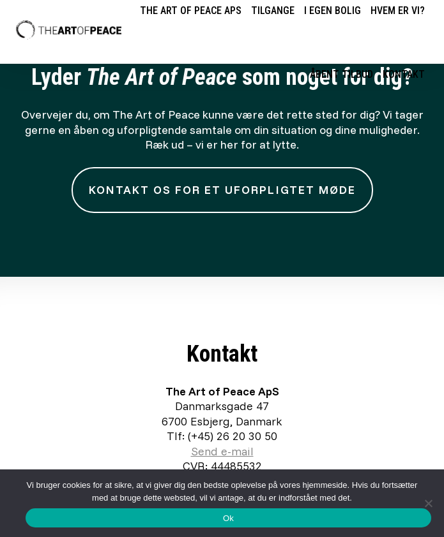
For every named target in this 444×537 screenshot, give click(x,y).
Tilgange (273, 10)
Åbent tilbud (341, 74)
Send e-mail (222, 451)
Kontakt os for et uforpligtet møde (222, 189)
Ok (228, 518)
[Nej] (428, 503)
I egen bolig (332, 10)
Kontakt (404, 74)
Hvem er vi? (398, 10)
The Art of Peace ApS (190, 10)
